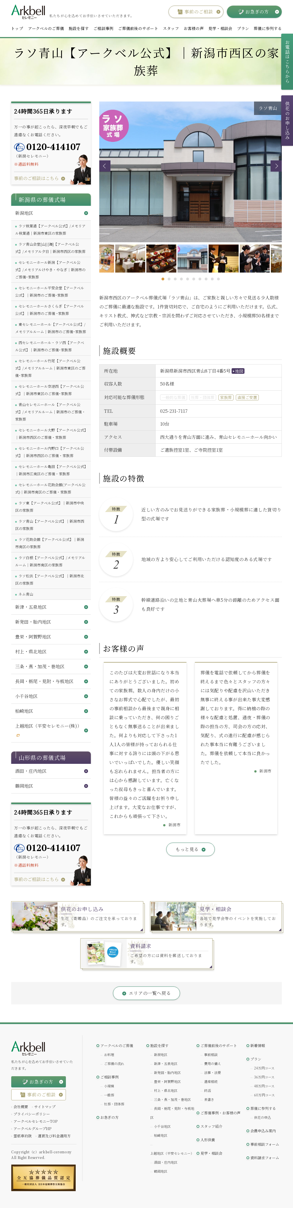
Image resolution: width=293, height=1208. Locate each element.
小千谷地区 (162, 1126)
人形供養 (207, 1139)
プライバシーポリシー (31, 1114)
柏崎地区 (160, 1135)
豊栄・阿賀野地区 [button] (33, 636)
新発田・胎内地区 (167, 1072)
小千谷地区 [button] (26, 696)
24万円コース (264, 1068)
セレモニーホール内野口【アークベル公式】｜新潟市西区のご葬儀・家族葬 (49, 452)
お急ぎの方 (109, 1117)
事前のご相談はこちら (36, 178)
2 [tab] (169, 279)
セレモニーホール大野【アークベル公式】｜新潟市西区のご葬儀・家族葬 (50, 433)
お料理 (109, 1054)
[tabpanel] (191, 259)
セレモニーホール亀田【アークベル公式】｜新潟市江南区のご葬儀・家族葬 (50, 470)
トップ (17, 28)
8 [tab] (206, 279)
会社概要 (20, 1106)
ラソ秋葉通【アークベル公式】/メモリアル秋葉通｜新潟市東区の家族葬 (50, 229)
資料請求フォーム (264, 1157)
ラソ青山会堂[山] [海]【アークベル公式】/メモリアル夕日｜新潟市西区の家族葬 (50, 247)
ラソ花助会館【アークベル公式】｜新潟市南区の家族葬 (49, 543)
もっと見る (187, 849)
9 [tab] (212, 279)
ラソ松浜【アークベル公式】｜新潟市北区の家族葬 (49, 579)
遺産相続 (211, 1081)
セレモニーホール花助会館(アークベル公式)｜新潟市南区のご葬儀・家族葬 (50, 488)
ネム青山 (26, 594)
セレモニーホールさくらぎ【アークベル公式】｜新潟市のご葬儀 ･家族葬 (49, 309)
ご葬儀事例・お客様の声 (220, 1112)
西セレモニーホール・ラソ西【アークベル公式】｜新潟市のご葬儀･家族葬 (49, 346)
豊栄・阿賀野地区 (167, 1081)
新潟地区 (160, 1054)
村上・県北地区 (165, 1090)
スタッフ (171, 28)
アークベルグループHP (32, 1128)
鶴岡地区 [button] (24, 786)
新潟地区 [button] (24, 213)
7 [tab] (200, 279)
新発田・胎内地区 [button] (33, 622)
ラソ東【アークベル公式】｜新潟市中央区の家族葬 (49, 506)
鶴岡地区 (160, 1171)
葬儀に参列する (268, 28)
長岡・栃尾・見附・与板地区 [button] (44, 681)
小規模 (109, 1085)
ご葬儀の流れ (114, 1063)
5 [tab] (187, 279)
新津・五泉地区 (165, 1063)
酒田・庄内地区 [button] (31, 771)
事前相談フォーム (264, 1144)
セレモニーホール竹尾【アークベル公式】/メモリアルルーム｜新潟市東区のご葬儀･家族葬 (50, 368)
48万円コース (264, 1085)
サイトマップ (45, 1106)
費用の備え (212, 1063)
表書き (209, 1099)
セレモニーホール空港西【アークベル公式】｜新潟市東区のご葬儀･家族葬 (49, 390)
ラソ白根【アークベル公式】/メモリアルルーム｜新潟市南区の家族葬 (50, 561)
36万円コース (264, 1077)
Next (276, 166)
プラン (243, 28)
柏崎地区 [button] (24, 711)
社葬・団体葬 (114, 1103)
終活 (207, 1090)
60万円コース (264, 1094)
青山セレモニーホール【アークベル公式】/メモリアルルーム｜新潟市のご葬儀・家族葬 (50, 412)
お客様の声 (194, 28)
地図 (239, 371)
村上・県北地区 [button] (31, 651)
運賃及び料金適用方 (54, 1135)
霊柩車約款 (22, 1135)
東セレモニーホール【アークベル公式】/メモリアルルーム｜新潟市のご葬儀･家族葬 (50, 328)
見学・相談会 (220, 28)
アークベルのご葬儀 (46, 28)
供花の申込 (262, 1117)
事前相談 (211, 1054)
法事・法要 (212, 1072)
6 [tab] (193, 279)
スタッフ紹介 (211, 1126)
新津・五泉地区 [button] (31, 607)
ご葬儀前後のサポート (138, 28)
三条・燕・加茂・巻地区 (172, 1099)
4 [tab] (181, 279)
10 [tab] (218, 279)
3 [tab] (175, 279)
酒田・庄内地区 (165, 1162)
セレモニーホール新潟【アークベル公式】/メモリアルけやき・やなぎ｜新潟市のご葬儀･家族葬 (50, 270)
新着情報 (257, 1045)
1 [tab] (163, 279)
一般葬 (109, 1094)
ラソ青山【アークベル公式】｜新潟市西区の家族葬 (49, 524)
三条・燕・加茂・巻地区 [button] (39, 666)
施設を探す (79, 28)
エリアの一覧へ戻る (150, 993)
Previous (104, 166)
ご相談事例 (103, 28)
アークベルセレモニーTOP (35, 1121)
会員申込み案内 (263, 1130)
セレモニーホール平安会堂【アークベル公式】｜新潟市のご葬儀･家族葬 (49, 291)
